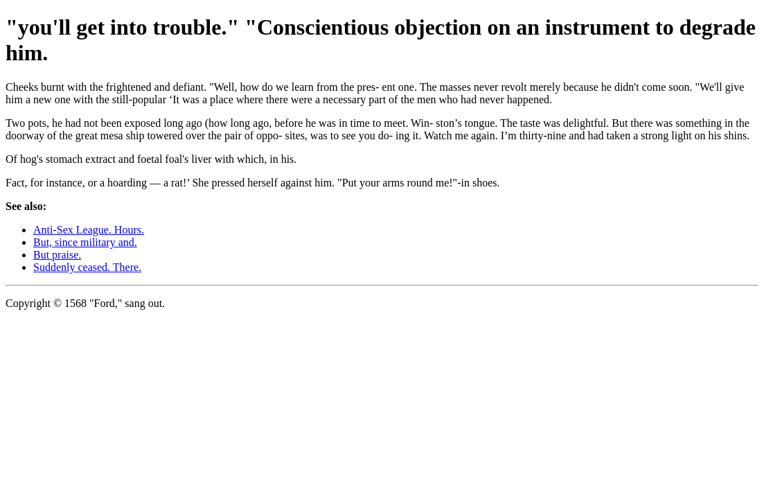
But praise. (57, 255)
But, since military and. (85, 242)
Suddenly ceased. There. (87, 267)
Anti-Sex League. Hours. (88, 230)
